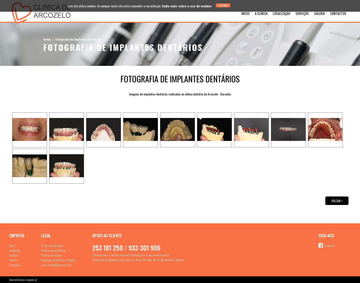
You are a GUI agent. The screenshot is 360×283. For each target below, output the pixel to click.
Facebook (330, 245)
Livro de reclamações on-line (56, 264)
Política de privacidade (53, 250)
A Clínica (261, 13)
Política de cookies (51, 255)
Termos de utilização (52, 245)
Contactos (338, 13)
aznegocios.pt (31, 280)
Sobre (12, 245)
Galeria (319, 13)
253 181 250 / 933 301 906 (126, 247)
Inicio (245, 13)
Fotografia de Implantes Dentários (78, 39)
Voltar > (337, 200)
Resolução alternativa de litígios (58, 260)
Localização (281, 13)
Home (47, 39)
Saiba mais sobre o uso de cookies (187, 5)
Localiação (14, 250)
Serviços (302, 13)
